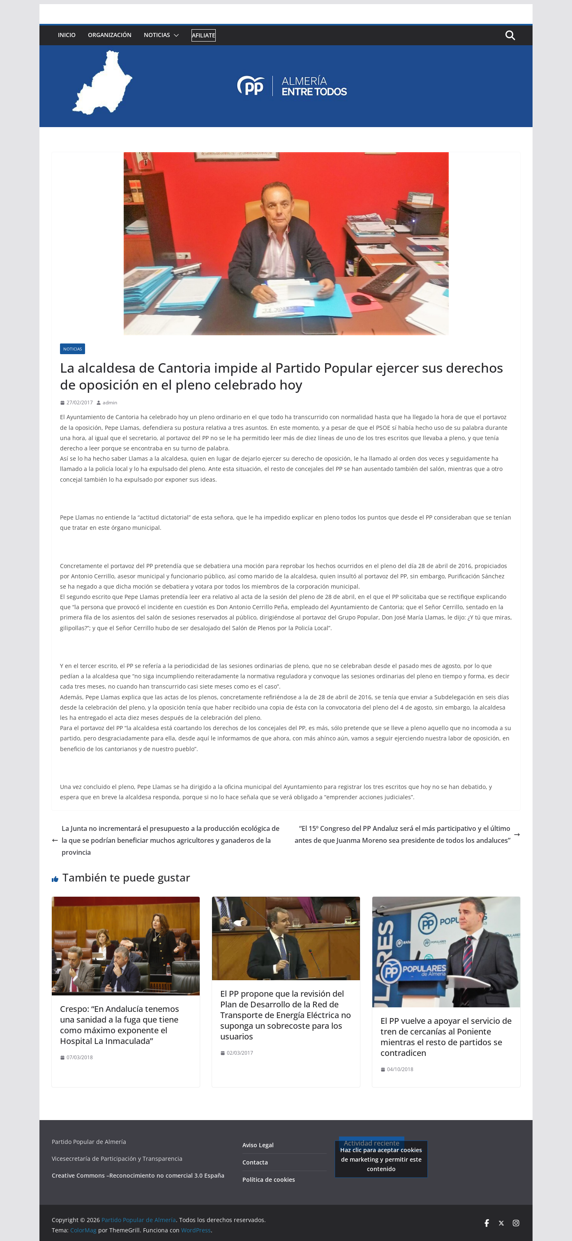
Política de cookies (268, 1179)
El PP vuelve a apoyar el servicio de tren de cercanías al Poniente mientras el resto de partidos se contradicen (446, 1036)
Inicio (67, 35)
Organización (109, 35)
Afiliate (203, 35)
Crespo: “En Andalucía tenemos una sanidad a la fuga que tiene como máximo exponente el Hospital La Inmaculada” (119, 1024)
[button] (174, 35)
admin (110, 402)
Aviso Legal (258, 1145)
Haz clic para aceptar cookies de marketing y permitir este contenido (381, 1159)
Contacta (255, 1162)
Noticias (157, 35)
